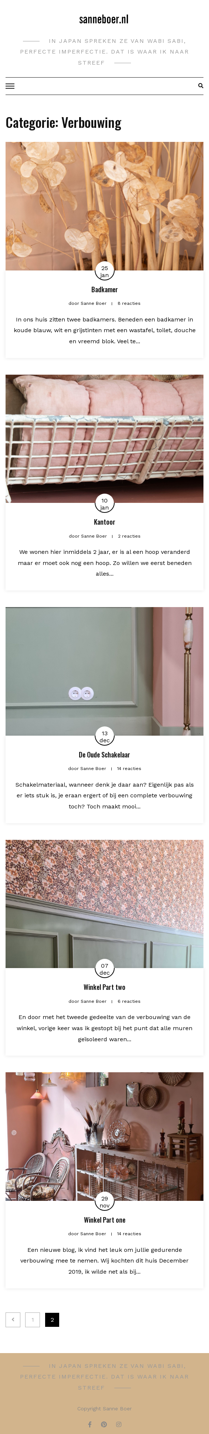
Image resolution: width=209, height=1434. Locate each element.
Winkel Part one (104, 1219)
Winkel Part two (104, 987)
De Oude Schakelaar (104, 754)
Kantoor (104, 522)
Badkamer (104, 289)
